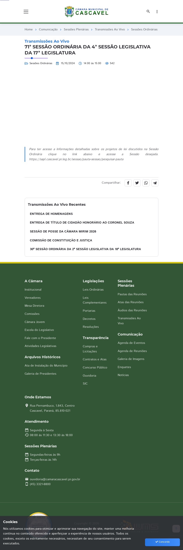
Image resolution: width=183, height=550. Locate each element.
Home (29, 29)
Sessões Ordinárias (144, 29)
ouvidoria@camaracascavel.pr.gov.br (55, 479)
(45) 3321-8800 (40, 484)
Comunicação (48, 29)
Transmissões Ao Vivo (110, 29)
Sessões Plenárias (76, 29)
